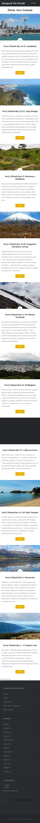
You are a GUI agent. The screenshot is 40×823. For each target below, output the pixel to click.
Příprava (5, 756)
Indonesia (6, 732)
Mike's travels (7, 740)
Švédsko (5, 694)
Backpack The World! (13, 3)
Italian (7, 787)
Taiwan (5, 763)
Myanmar (6, 744)
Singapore (6, 760)
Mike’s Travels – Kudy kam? (11, 706)
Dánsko (5, 698)
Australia (6, 728)
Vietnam (6, 771)
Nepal (5, 748)
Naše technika (7, 702)
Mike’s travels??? (8, 710)
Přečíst (20, 73)
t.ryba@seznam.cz (27, 819)
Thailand (6, 767)
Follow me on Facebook (10, 791)
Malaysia (6, 736)
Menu (34, 3)
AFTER (5, 724)
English (7, 785)
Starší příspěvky (5, 679)
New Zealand (7, 752)
